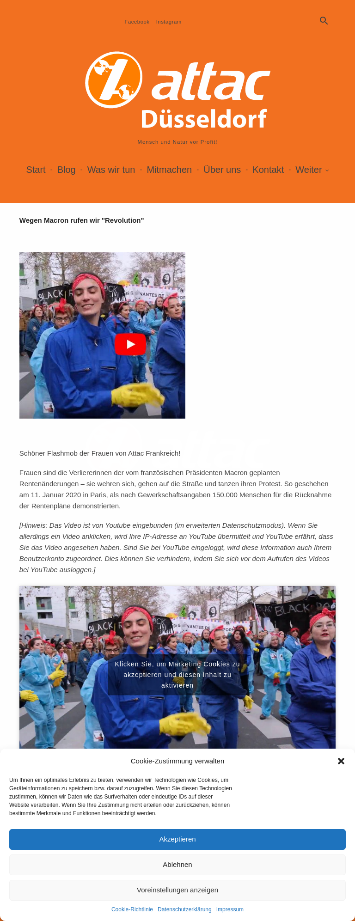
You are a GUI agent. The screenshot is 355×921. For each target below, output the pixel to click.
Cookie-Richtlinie (132, 909)
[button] (341, 761)
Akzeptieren (177, 839)
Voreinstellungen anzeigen (177, 890)
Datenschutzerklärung (185, 909)
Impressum (230, 909)
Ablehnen (177, 864)
